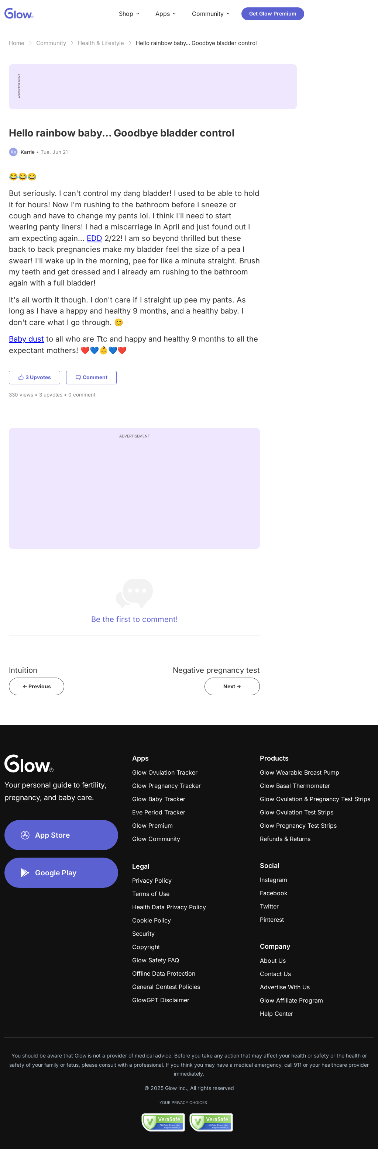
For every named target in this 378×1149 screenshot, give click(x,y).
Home (16, 42)
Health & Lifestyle (101, 42)
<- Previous (37, 686)
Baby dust (26, 338)
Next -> (232, 686)
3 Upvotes (34, 377)
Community (51, 42)
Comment (91, 377)
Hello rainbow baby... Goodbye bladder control (196, 42)
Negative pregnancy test (216, 670)
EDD (94, 238)
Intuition (23, 670)
